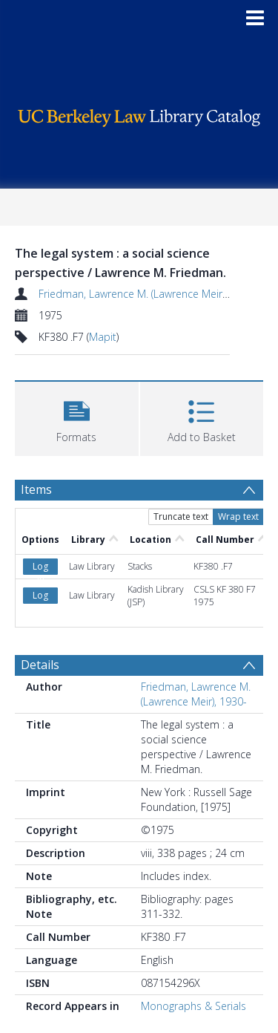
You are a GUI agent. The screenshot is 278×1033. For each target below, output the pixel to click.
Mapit (102, 337)
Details (40, 664)
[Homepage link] (139, 114)
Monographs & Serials (193, 1006)
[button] (77, 417)
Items (36, 489)
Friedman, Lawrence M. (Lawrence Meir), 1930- (148, 294)
